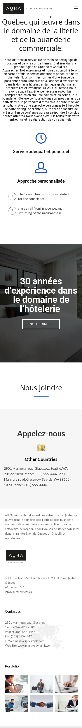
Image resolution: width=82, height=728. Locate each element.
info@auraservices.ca (18, 592)
